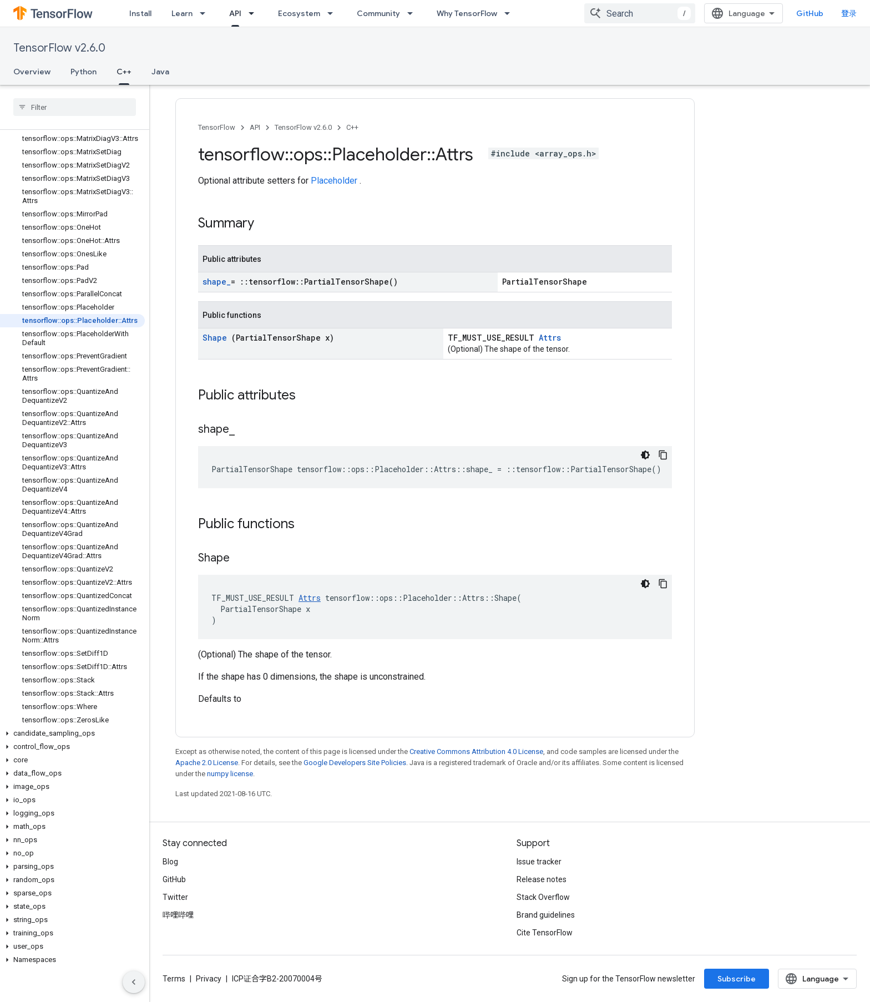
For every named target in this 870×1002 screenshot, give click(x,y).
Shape (217, 337)
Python (83, 72)
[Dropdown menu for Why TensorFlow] (510, 13)
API (255, 127)
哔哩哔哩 (178, 914)
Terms (174, 978)
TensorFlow (216, 127)
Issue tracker (539, 861)
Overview (31, 72)
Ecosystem (299, 13)
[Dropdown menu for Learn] (206, 13)
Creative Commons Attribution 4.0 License (476, 751)
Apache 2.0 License (206, 762)
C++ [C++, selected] (124, 72)
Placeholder (335, 180)
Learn (182, 13)
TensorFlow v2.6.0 (59, 48)
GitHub (809, 13)
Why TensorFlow (467, 13)
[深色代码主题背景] (645, 455)
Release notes (541, 879)
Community (378, 13)
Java (160, 72)
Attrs (550, 337)
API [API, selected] (235, 13)
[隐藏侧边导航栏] (134, 982)
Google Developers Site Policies (355, 762)
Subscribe (736, 979)
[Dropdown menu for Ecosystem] (333, 13)
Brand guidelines (546, 914)
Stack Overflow (543, 897)
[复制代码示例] (663, 455)
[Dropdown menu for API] (254, 13)
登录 (849, 13)
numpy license (230, 774)
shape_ (217, 281)
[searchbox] (74, 107)
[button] (72, 733)
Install (140, 13)
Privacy (208, 978)
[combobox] (639, 13)
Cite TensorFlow (545, 932)
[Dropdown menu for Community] (413, 13)
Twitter (175, 897)
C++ (352, 127)
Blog (170, 861)
